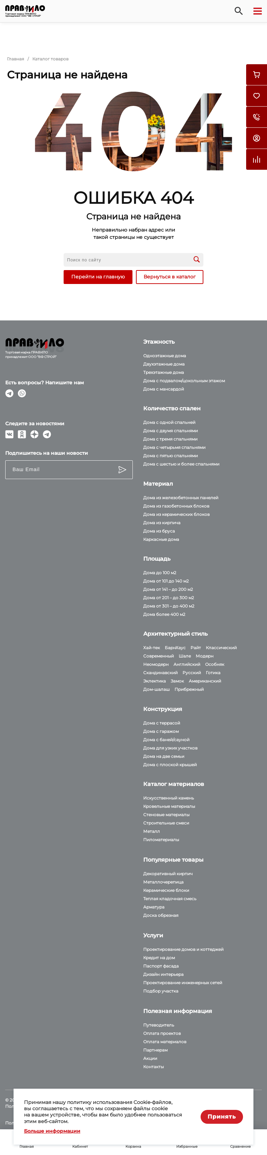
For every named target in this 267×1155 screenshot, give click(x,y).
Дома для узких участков (170, 748)
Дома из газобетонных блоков (176, 506)
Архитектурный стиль (175, 633)
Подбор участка (160, 991)
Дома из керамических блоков (176, 514)
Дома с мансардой (163, 389)
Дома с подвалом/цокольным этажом (184, 380)
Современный (158, 656)
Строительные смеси (166, 823)
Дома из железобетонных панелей (180, 497)
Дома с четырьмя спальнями (174, 447)
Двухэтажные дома (164, 364)
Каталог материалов (173, 784)
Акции (150, 1058)
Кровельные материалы (169, 806)
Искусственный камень (168, 798)
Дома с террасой (161, 723)
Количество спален (172, 408)
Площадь (156, 558)
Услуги (153, 935)
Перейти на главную (98, 277)
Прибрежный (189, 689)
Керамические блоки (166, 890)
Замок (177, 681)
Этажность (159, 341)
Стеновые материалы (166, 814)
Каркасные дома (161, 539)
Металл (151, 831)
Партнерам (155, 1050)
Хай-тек (151, 647)
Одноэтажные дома (164, 355)
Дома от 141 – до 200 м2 (168, 589)
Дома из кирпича (161, 522)
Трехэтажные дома (163, 372)
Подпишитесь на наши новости (46, 453)
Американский (205, 681)
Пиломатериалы (161, 839)
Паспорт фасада (161, 966)
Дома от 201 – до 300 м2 (168, 597)
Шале (185, 656)
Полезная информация (177, 1011)
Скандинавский (160, 672)
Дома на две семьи (163, 756)
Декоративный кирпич (168, 873)
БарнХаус (175, 647)
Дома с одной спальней (169, 422)
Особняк (214, 664)
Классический (221, 647)
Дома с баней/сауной (166, 739)
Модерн (204, 656)
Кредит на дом (159, 957)
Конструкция (162, 709)
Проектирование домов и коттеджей (183, 949)
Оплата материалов (164, 1041)
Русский (192, 672)
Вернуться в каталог (170, 277)
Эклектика (154, 681)
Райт (196, 647)
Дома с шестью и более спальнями (181, 464)
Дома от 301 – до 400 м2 (168, 606)
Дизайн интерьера (163, 974)
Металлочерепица (163, 882)
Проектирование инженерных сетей (182, 982)
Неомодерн (156, 664)
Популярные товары (173, 859)
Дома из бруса (159, 531)
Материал (158, 483)
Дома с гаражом (161, 731)
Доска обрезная (160, 915)
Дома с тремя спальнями (170, 439)
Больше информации (52, 1131)
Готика (213, 672)
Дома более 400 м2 (164, 614)
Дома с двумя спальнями (170, 430)
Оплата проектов (162, 1033)
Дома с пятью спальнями (170, 455)
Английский (186, 664)
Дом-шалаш (156, 689)
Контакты (153, 1066)
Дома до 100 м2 (159, 572)
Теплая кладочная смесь (169, 898)
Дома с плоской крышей (170, 764)
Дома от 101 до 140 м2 (166, 581)
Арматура (153, 907)
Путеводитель (158, 1025)
